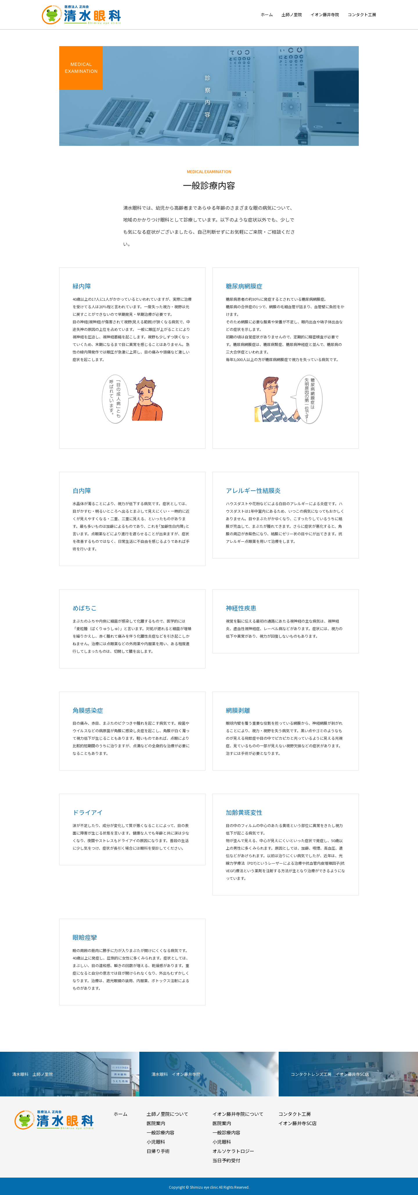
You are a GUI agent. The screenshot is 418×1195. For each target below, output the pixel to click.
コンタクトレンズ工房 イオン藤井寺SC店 (330, 1074)
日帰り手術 (158, 1150)
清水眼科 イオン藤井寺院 (176, 1074)
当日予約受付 (226, 1160)
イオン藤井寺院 (325, 14)
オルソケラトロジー (233, 1150)
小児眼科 (156, 1141)
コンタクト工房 (362, 14)
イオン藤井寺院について (238, 1113)
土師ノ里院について (167, 1113)
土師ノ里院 (292, 14)
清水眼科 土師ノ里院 (32, 1074)
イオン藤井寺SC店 (297, 1123)
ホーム (267, 14)
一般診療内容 (160, 1132)
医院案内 (156, 1123)
